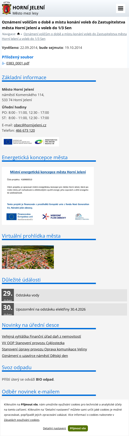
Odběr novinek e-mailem (31, 391)
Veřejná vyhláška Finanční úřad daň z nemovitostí (41, 336)
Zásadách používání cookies (21, 420)
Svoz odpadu (17, 367)
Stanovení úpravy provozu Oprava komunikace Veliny (44, 349)
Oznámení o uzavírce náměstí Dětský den (35, 355)
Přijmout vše (78, 428)
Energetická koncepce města (35, 157)
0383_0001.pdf (17, 63)
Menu (120, 8)
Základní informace (24, 77)
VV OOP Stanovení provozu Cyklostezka (33, 343)
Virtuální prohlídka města (31, 235)
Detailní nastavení (54, 428)
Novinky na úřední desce (30, 324)
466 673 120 (25, 130)
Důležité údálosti (21, 279)
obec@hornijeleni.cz (30, 125)
